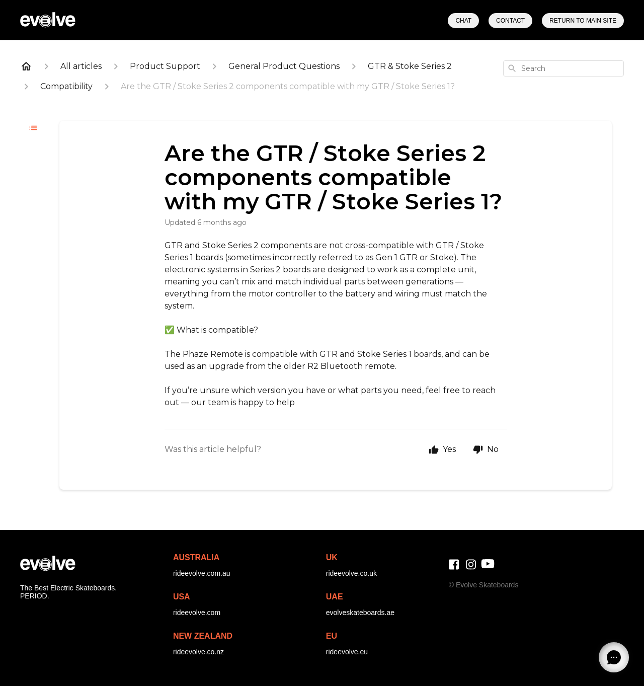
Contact (510, 20)
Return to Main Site (582, 20)
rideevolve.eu (347, 652)
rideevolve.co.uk (351, 573)
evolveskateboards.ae (360, 612)
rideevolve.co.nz (198, 652)
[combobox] (563, 68)
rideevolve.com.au (201, 573)
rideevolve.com (196, 612)
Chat (463, 20)
